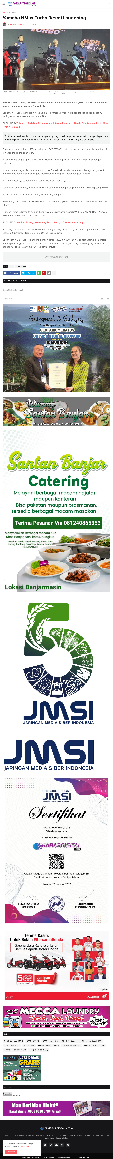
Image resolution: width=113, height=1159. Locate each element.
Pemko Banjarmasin (15, 1050)
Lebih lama (104, 299)
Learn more (24, 1146)
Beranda (6, 12)
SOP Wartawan (48, 1158)
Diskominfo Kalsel (92, 1041)
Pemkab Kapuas (71, 1045)
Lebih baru (8, 299)
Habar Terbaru (20, 266)
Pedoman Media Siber (66, 1158)
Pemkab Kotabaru (94, 1045)
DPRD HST (33, 1041)
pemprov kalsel (39, 1050)
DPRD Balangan (13, 1041)
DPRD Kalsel (50, 1041)
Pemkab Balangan (48, 1045)
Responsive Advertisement (56, 257)
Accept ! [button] (11, 1152)
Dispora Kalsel (12, 1045)
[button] (3, 4)
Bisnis (14, 12)
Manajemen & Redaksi (30, 1158)
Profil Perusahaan (85, 1158)
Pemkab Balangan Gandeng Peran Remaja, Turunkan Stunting (49, 222)
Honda (29, 1045)
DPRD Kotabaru (70, 1041)
